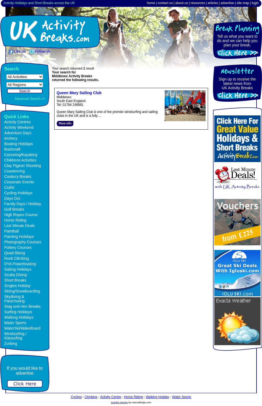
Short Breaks (15, 280)
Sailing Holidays (18, 269)
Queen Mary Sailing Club (79, 93)
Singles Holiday (17, 285)
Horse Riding (15, 220)
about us (181, 3)
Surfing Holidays (18, 312)
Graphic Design (119, 402)
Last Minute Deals (19, 225)
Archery (10, 138)
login (255, 3)
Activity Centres (17, 122)
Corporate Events (19, 182)
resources (198, 3)
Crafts (9, 187)
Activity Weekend (19, 127)
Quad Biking (14, 253)
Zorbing (10, 343)
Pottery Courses (18, 247)
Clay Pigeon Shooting (22, 165)
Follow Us (40, 51)
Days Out (12, 198)
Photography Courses (22, 242)
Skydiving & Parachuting (14, 298)
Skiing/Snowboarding (22, 291)
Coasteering (14, 171)
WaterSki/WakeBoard (22, 328)
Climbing (91, 397)
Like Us (17, 51)
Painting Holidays (19, 236)
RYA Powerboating (20, 264)
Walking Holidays (19, 317)
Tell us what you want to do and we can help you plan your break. (237, 40)
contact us (165, 3)
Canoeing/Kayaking (20, 155)
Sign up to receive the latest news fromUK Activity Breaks (237, 83)
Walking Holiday (157, 397)
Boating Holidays (18, 144)
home (151, 3)
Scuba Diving (15, 275)
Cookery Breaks (18, 176)
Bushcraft (12, 149)
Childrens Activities (20, 160)
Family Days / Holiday (22, 204)
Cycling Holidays (18, 193)
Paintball (11, 231)
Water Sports (15, 323)
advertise (227, 3)
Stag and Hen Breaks (22, 306)
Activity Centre (110, 397)
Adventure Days (18, 133)
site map (243, 3)
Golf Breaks (14, 209)
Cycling (76, 397)
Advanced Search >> (29, 99)
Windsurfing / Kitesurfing (15, 336)
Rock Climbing (16, 258)
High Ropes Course (21, 215)
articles (213, 3)
